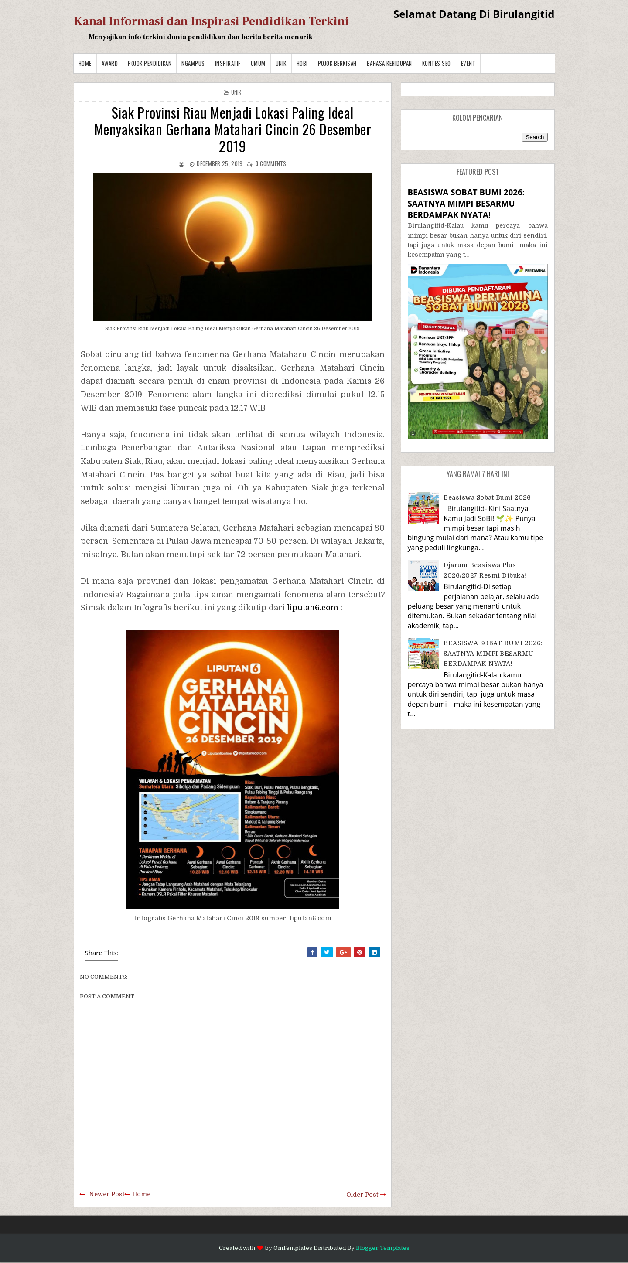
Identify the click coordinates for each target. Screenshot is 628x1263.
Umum (258, 63)
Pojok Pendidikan (149, 63)
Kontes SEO (436, 63)
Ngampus (193, 63)
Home (85, 63)
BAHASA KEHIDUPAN (389, 63)
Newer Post (106, 1194)
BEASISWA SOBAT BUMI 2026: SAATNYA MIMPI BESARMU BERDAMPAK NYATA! (466, 203)
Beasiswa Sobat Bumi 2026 (487, 497)
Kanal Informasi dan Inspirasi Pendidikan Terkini (211, 21)
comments (271, 163)
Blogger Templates (383, 1248)
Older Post (362, 1194)
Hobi (302, 63)
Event (468, 63)
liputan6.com (312, 607)
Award (110, 63)
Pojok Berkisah (337, 63)
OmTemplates (292, 1248)
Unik (281, 63)
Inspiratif (228, 63)
